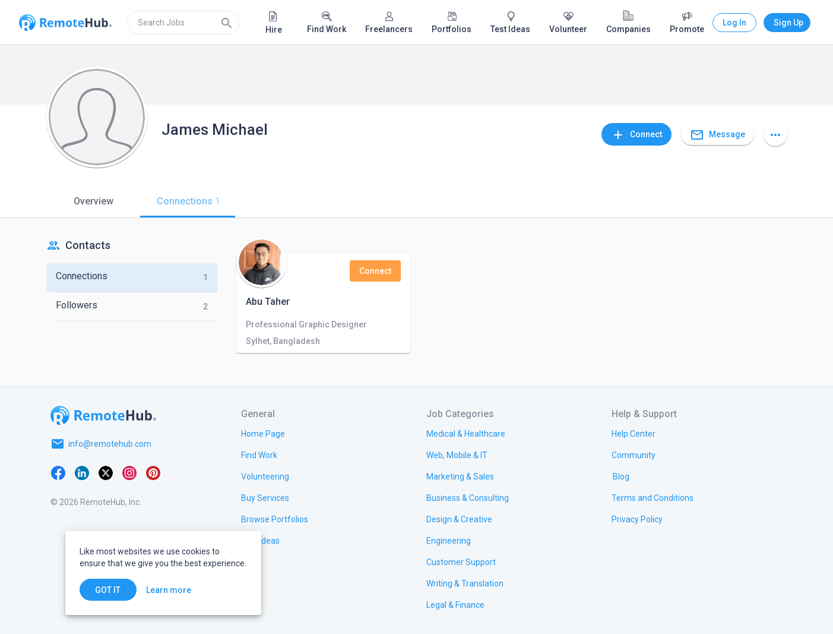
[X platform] (106, 472)
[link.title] (263, 433)
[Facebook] (58, 472)
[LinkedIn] (82, 472)
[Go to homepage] (103, 415)
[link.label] (633, 433)
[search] (183, 22)
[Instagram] (129, 472)
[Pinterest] (153, 472)
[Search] (227, 22)
